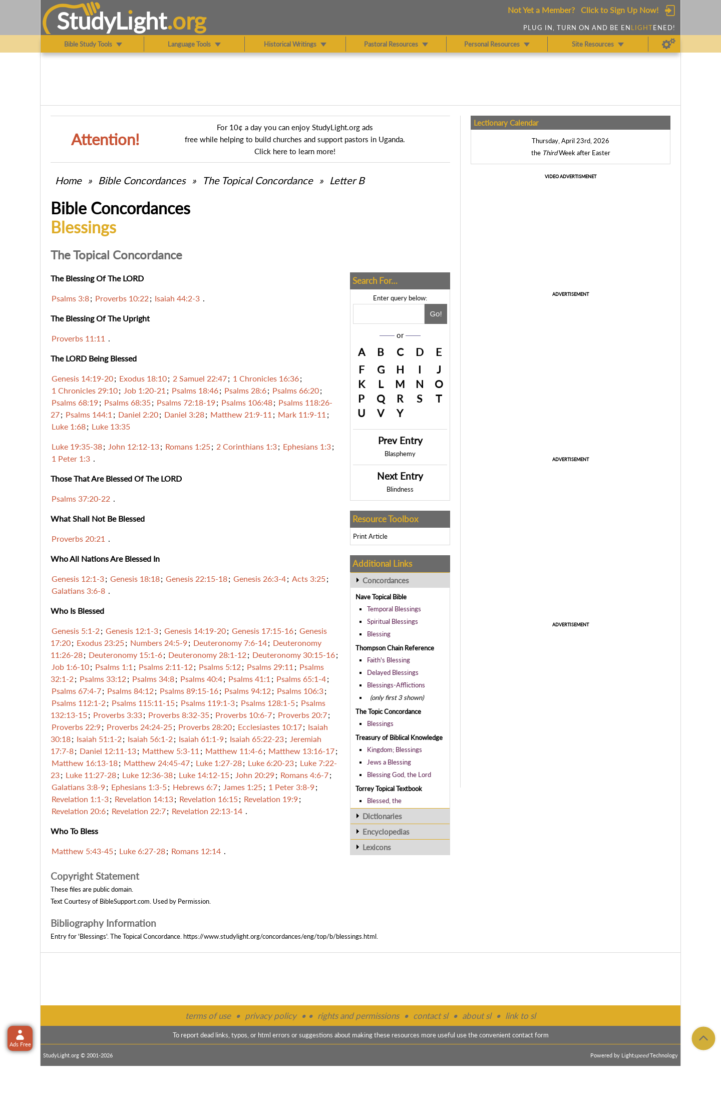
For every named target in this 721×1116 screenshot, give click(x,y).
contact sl (430, 1015)
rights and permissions (358, 1015)
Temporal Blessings (394, 609)
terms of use (208, 1015)
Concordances (386, 580)
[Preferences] (668, 44)
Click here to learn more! (294, 151)
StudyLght (112, 21)
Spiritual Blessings (392, 621)
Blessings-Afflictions (396, 685)
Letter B (347, 180)
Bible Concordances (142, 180)
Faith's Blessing (388, 660)
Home (68, 180)
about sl (476, 1015)
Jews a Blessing (389, 762)
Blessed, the (384, 801)
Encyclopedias (386, 831)
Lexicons (377, 847)
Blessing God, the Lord (399, 775)
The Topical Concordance (257, 180)
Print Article (370, 536)
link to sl (520, 1015)
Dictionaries (382, 816)
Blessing (379, 634)
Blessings (380, 723)
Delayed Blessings (393, 672)
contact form (530, 1035)
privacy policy (270, 1015)
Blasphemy (400, 454)
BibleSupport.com (125, 901)
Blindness (400, 489)
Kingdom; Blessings (394, 750)
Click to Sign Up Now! (619, 10)
